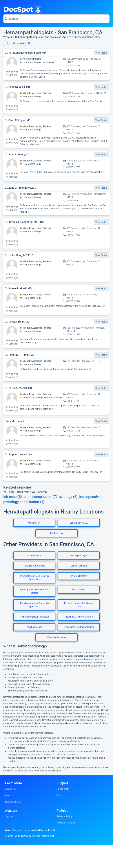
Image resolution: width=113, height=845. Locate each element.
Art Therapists (34, 555)
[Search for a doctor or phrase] (56, 18)
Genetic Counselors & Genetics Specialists (34, 578)
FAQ (58, 795)
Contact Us (62, 788)
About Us (10, 788)
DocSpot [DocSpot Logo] (21, 9)
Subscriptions (13, 802)
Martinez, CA (56, 533)
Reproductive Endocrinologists (79, 627)
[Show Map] (6, 43)
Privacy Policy (64, 816)
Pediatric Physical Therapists (34, 616)
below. (97, 37)
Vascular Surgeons (56, 637)
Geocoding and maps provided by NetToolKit (30, 830)
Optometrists (78, 589)
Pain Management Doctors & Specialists (34, 605)
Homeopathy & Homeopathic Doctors (34, 591)
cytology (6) (68, 497)
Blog (7, 795)
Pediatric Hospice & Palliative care (78, 605)
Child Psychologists (79, 555)
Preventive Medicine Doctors (79, 616)
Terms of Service (65, 823)
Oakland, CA (34, 523)
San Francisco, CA (79, 523)
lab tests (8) (12, 497)
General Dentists (79, 565)
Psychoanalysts (34, 627)
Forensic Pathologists (34, 565)
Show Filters (21, 43)
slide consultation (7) (40, 497)
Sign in (9, 816)
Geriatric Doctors (78, 576)
